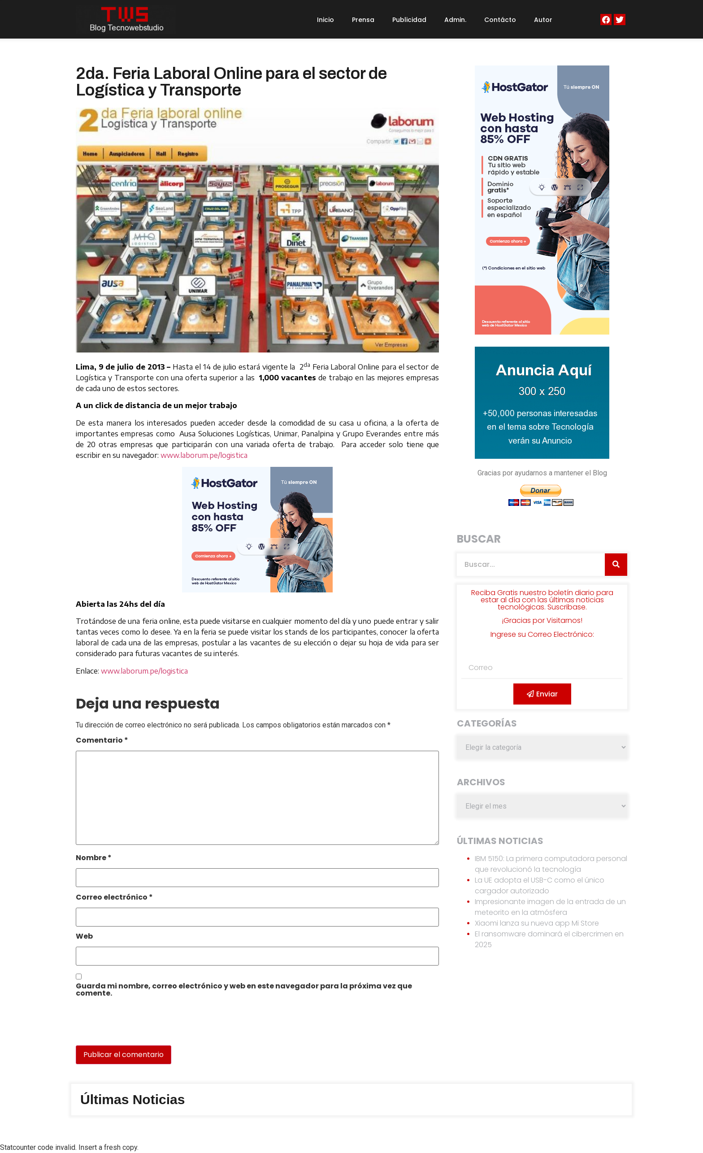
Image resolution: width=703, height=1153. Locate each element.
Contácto (500, 19)
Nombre (94, 858)
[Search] (616, 564)
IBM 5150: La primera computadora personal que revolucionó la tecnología (551, 864)
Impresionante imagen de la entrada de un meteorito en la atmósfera (550, 907)
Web (84, 937)
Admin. (455, 19)
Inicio (325, 19)
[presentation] (137, 1026)
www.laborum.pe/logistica (204, 455)
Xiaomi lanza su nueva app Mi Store (537, 923)
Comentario (102, 741)
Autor (543, 19)
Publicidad (409, 19)
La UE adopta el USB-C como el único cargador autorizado (539, 885)
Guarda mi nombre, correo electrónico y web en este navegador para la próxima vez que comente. (244, 990)
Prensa (363, 19)
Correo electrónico (114, 898)
